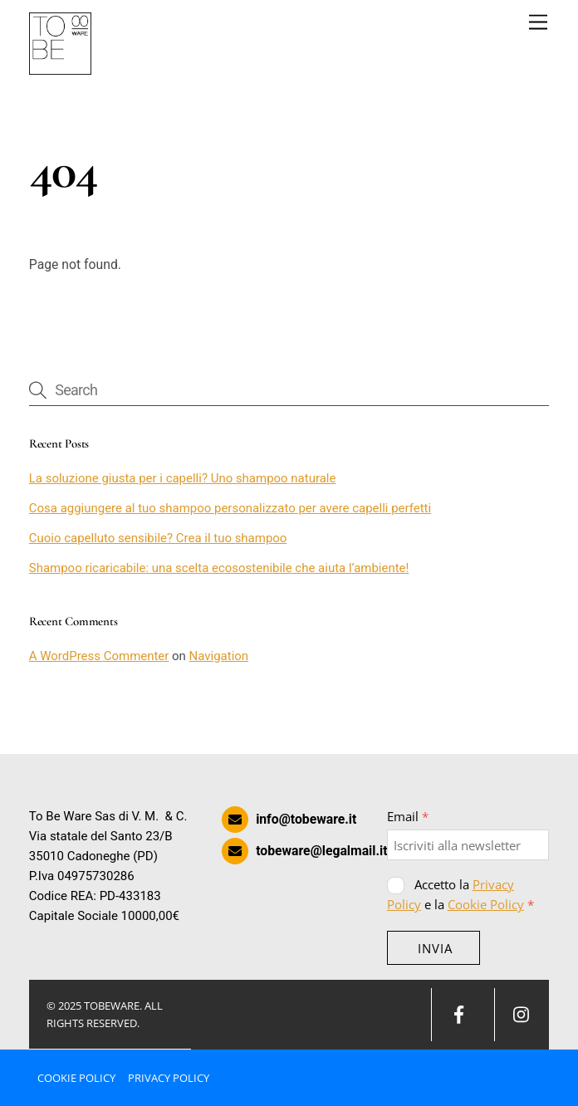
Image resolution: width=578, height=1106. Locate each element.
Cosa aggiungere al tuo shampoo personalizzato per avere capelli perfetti (230, 508)
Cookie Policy (486, 904)
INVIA (435, 948)
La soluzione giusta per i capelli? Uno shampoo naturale (182, 478)
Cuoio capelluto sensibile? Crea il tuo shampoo (158, 538)
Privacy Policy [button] (168, 1077)
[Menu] (538, 23)
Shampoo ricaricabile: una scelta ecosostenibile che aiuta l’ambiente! (219, 567)
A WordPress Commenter (99, 655)
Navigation (219, 655)
